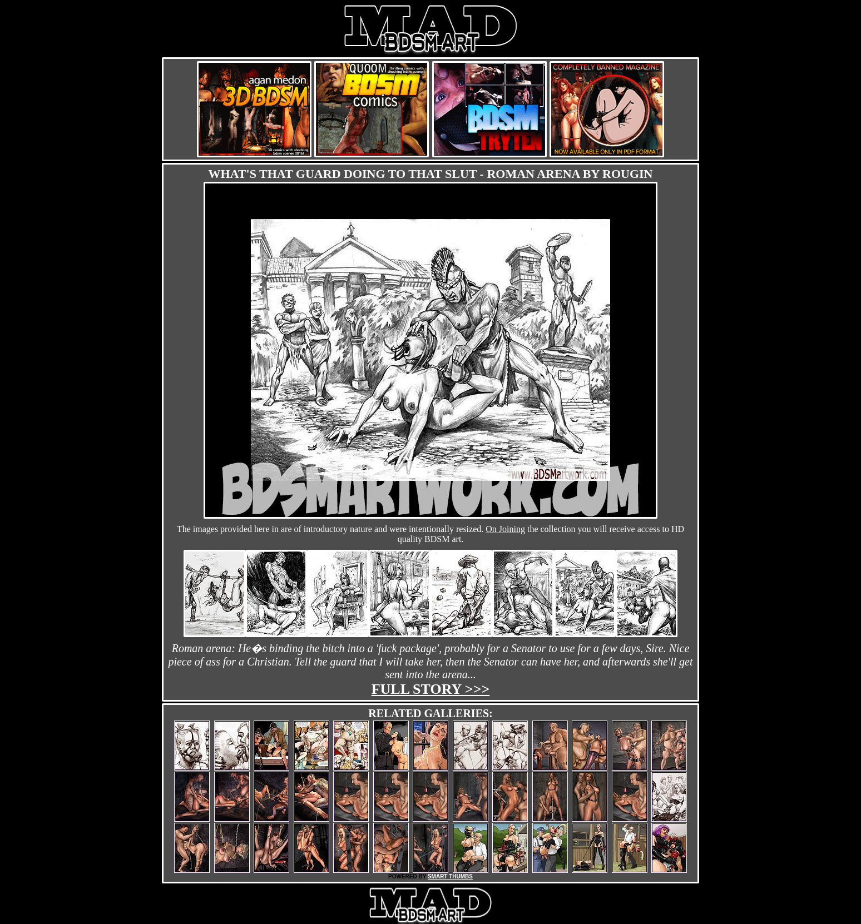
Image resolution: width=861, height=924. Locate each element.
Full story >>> (431, 689)
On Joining (505, 529)
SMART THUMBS (450, 876)
